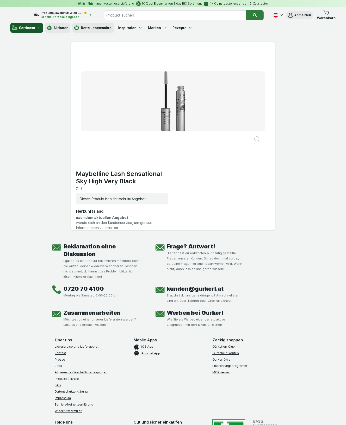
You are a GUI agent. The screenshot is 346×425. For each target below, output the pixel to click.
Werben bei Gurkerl (195, 225)
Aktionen (57, 27)
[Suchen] (255, 15)
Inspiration (130, 28)
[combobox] (180, 15)
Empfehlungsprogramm (229, 278)
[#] (228, 345)
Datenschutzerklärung (71, 304)
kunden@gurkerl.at (195, 200)
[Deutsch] (277, 15)
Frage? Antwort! (191, 158)
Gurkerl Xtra (221, 272)
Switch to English (182, 395)
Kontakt (60, 265)
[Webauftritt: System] (148, 415)
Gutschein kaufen (225, 265)
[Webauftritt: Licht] (170, 415)
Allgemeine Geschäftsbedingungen (81, 284)
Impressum (63, 310)
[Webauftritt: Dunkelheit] (195, 415)
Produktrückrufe (67, 291)
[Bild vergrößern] (156, 125)
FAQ (58, 297)
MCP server (221, 284)
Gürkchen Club (223, 259)
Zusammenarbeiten (92, 225)
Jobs (58, 278)
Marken (157, 28)
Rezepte (182, 28)
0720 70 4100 (83, 200)
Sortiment (26, 27)
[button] (299, 15)
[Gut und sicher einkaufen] (190, 353)
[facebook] (58, 341)
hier (135, 384)
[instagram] (69, 341)
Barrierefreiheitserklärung (74, 317)
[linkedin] (92, 341)
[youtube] (81, 341)
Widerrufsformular (68, 323)
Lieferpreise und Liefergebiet (77, 259)
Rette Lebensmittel (93, 27)
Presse (60, 272)
